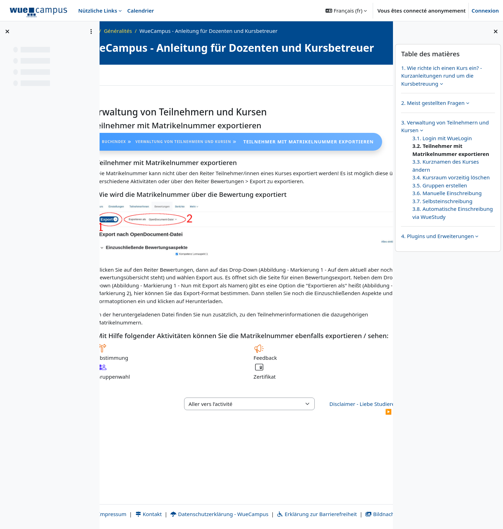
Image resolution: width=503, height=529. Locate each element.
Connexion (485, 10)
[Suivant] (368, 122)
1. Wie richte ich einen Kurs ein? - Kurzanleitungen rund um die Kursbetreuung (441, 75)
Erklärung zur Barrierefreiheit (336, 505)
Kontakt (167, 505)
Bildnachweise (246, 513)
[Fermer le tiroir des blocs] (495, 31)
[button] (346, 10)
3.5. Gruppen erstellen (439, 185)
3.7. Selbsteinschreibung (442, 201)
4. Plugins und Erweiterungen (437, 236)
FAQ (150, 30)
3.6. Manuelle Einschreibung (447, 193)
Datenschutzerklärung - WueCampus (238, 505)
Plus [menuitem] (138, 87)
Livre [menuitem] (116, 87)
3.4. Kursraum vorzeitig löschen (451, 177)
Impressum (128, 505)
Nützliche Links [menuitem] (97, 10)
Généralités (177, 30)
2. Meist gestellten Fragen (433, 102)
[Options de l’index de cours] (91, 31)
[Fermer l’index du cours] (7, 31)
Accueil (129, 30)
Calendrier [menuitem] (140, 10)
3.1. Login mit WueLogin (442, 138)
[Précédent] (124, 122)
